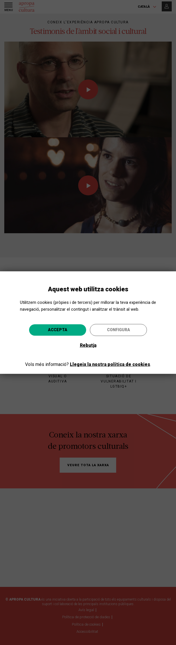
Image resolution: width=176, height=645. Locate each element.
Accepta (57, 329)
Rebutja (88, 345)
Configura (118, 329)
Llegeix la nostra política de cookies (110, 364)
